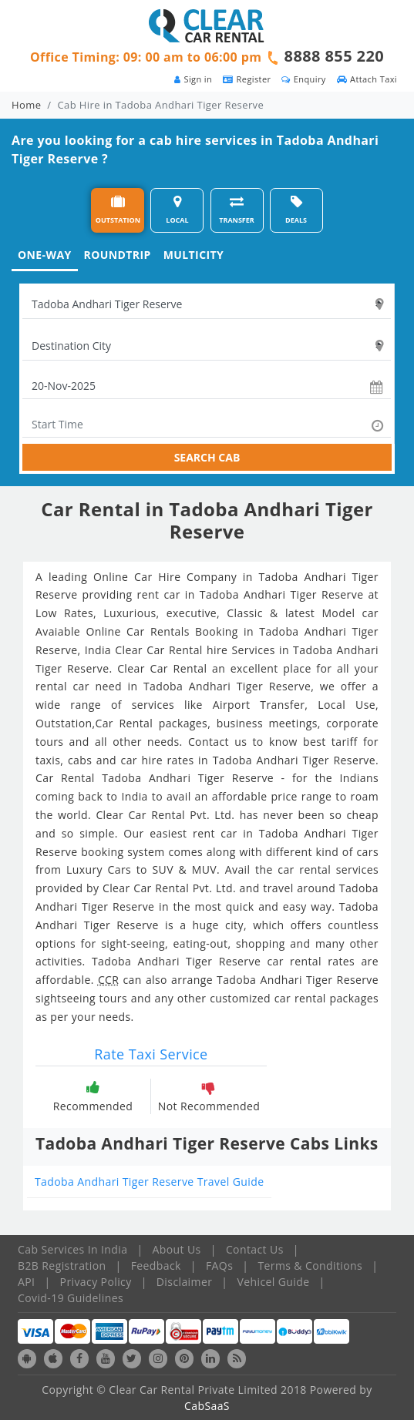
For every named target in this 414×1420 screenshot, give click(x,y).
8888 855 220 (334, 55)
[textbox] (206, 304)
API (26, 1281)
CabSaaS (207, 1405)
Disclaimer (184, 1281)
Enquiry (303, 79)
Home (26, 105)
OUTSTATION (118, 210)
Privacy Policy (96, 1281)
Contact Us (255, 1249)
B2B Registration (62, 1265)
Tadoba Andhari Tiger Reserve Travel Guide (149, 1181)
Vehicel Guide (273, 1281)
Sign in (193, 79)
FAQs (219, 1265)
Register (247, 79)
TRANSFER (236, 210)
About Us (177, 1249)
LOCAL (177, 210)
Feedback (156, 1265)
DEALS (296, 210)
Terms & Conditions (309, 1265)
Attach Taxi (367, 79)
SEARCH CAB (207, 457)
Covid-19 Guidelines (70, 1298)
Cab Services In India (72, 1249)
